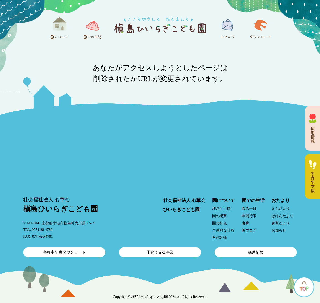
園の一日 (249, 208)
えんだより (280, 208)
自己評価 (219, 238)
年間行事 (249, 216)
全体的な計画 (223, 230)
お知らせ (278, 230)
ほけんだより (282, 216)
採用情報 (255, 252)
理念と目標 (221, 208)
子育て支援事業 (160, 252)
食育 (245, 223)
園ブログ (249, 230)
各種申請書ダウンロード (64, 252)
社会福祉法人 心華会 (184, 200)
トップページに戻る (10, 91)
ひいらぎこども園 (181, 209)
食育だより (280, 223)
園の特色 (219, 223)
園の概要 (219, 216)
